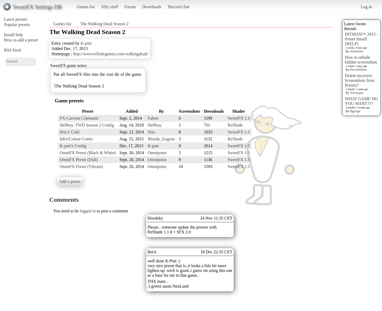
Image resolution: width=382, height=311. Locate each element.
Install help (13, 34)
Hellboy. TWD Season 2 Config (87, 125)
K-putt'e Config (73, 146)
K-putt (86, 43)
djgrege (355, 111)
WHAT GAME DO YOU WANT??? (361, 101)
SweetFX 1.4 (239, 118)
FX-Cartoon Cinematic (79, 118)
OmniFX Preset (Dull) (79, 159)
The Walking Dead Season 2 (104, 24)
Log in (366, 7)
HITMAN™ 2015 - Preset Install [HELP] (361, 39)
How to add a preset (21, 40)
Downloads (151, 7)
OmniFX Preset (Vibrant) (81, 166)
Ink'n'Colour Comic (76, 139)
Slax (151, 132)
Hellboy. (155, 125)
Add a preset (70, 181)
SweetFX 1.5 (239, 132)
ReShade (235, 125)
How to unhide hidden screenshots (361, 59)
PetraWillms (358, 70)
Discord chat (178, 7)
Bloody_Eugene (161, 139)
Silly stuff (109, 7)
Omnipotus (157, 152)
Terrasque (356, 93)
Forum (130, 7)
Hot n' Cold (69, 132)
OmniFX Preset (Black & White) (88, 152)
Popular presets (17, 24)
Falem (153, 118)
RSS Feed (12, 50)
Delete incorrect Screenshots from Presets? (360, 80)
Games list (86, 7)
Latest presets (15, 19)
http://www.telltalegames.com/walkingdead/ (110, 54)
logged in (88, 211)
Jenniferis (356, 51)
